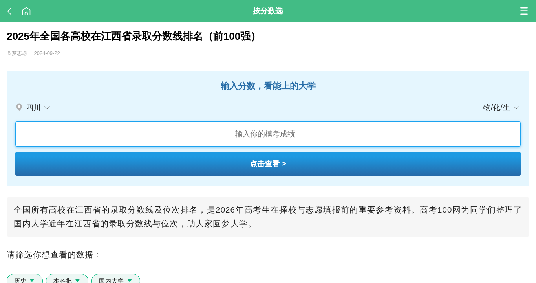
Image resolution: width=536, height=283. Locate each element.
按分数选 (268, 10)
